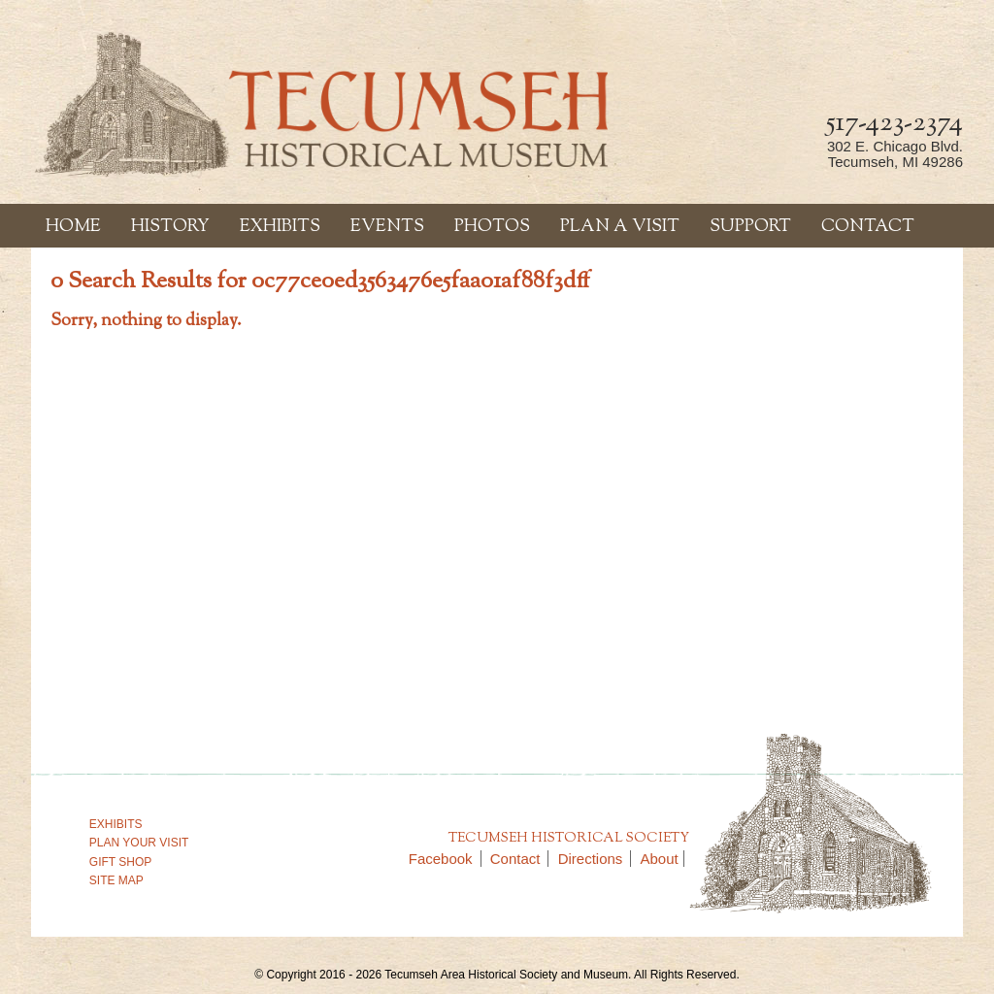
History (170, 227)
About (660, 858)
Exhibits (280, 227)
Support (750, 227)
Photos (492, 227)
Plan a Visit (619, 227)
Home (73, 227)
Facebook (445, 858)
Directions (595, 858)
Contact (867, 227)
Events (387, 227)
